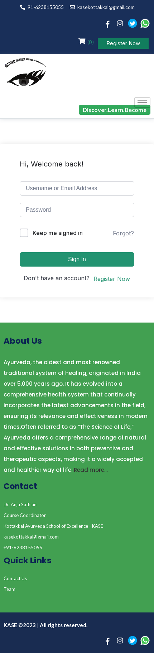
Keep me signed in (58, 232)
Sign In (77, 259)
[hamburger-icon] (142, 102)
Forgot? (123, 233)
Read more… (91, 470)
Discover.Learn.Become (114, 109)
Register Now (123, 43)
